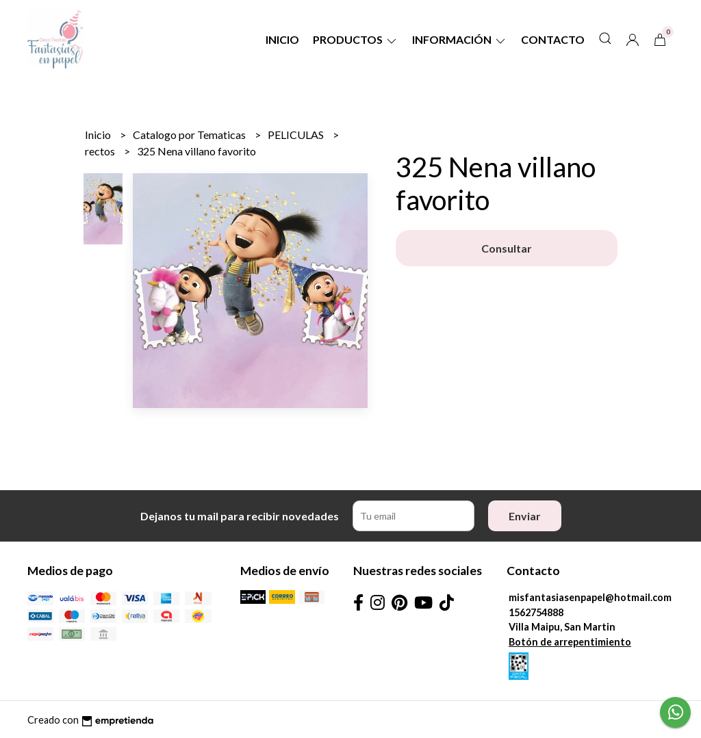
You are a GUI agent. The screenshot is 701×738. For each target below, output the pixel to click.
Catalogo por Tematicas (190, 134)
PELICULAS (297, 134)
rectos (101, 150)
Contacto (553, 39)
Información (459, 39)
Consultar (506, 248)
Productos (355, 39)
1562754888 (536, 612)
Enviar (525, 515)
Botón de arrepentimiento (570, 642)
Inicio (282, 39)
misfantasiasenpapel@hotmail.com (590, 597)
